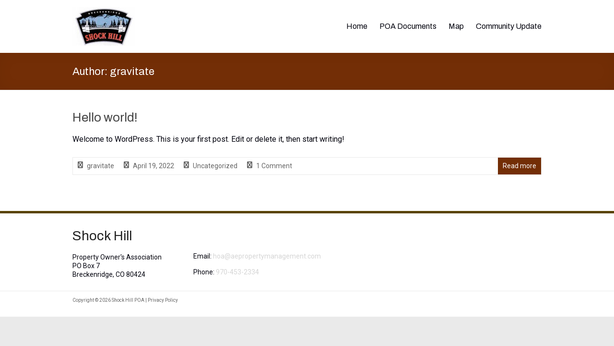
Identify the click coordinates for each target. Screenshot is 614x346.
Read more (519, 166)
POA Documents (408, 26)
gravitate (100, 166)
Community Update (509, 26)
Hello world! (105, 117)
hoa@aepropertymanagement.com (267, 256)
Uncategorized (215, 166)
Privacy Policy (163, 300)
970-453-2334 (237, 272)
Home (356, 26)
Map (456, 26)
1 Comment (274, 166)
